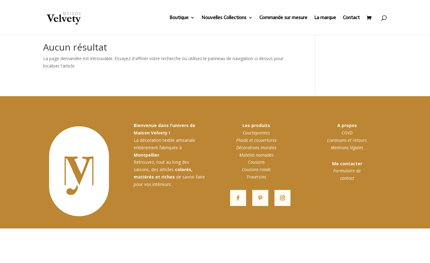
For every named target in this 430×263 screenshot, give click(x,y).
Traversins (256, 177)
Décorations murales (256, 147)
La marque (325, 17)
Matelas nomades (256, 155)
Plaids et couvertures (256, 140)
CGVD (347, 133)
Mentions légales (347, 147)
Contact (351, 17)
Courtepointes (256, 133)
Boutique (179, 17)
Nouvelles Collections (223, 17)
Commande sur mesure (283, 17)
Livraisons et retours (347, 140)
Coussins (256, 162)
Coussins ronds (256, 169)
